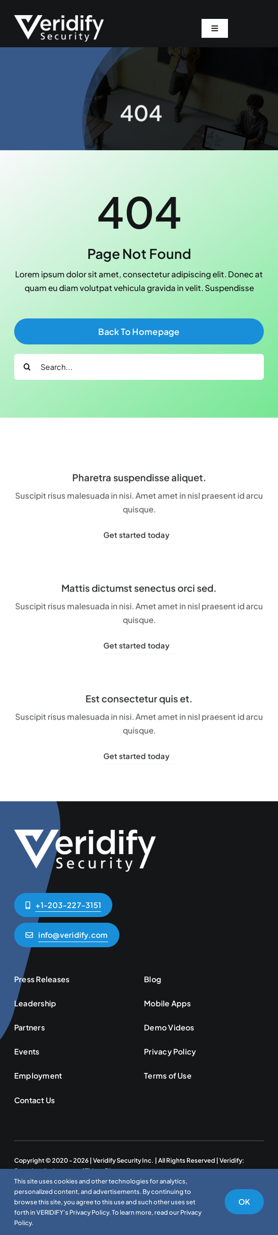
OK (244, 1202)
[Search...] (139, 367)
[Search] (27, 367)
